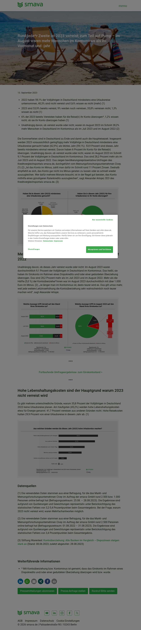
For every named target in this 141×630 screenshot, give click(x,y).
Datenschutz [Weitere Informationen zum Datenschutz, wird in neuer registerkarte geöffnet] (48, 241)
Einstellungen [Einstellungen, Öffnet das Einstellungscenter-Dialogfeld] (34, 249)
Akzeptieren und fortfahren (99, 249)
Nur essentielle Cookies (102, 220)
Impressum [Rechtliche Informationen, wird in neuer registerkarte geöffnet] (58, 241)
